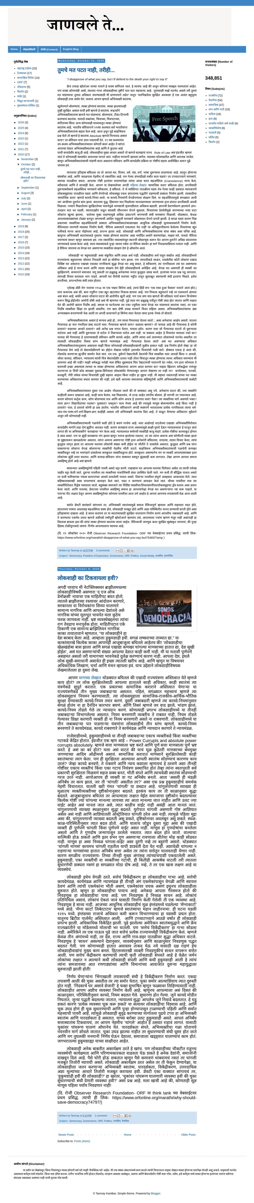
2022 (21, 143)
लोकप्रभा (21, 86)
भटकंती (212, 132)
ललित (212, 137)
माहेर (19, 96)
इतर (211, 118)
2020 (21, 154)
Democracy (75, 555)
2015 (21, 247)
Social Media (147, 555)
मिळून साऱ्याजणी (25, 100)
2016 (21, 242)
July (24, 198)
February (27, 214)
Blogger (155, 1193)
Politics (135, 555)
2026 (21, 122)
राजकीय (159, 555)
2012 (21, 263)
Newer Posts (66, 1134)
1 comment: (101, 1115)
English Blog (71, 49)
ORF (127, 555)
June (24, 203)
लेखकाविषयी (29, 49)
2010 (21, 274)
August (25, 192)
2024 (21, 133)
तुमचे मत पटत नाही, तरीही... (86, 70)
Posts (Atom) (82, 1141)
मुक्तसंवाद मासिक (26, 105)
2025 (21, 127)
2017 (21, 237)
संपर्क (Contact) (49, 49)
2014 (21, 253)
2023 (21, 138)
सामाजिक (168, 555)
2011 (21, 269)
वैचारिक (125, 1121)
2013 (21, 258)
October (26, 164)
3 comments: (103, 550)
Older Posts (188, 1134)
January (26, 219)
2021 (21, 149)
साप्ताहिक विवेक (25, 77)
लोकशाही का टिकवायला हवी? (87, 578)
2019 (21, 226)
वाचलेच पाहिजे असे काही (221, 123)
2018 (21, 231)
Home (14, 49)
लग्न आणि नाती (216, 109)
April (24, 208)
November (27, 159)
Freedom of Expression (95, 555)
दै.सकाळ (21, 73)
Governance (116, 555)
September (28, 187)
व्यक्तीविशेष (215, 128)
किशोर (20, 91)
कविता (212, 114)
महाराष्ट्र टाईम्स (24, 68)
